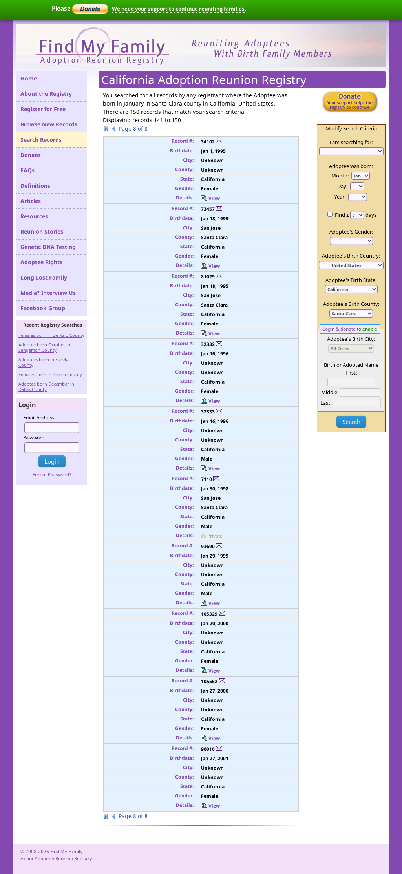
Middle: (330, 392)
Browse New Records (48, 124)
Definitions (35, 185)
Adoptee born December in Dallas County (46, 386)
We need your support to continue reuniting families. (179, 8)
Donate (30, 155)
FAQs (27, 170)
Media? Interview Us (48, 292)
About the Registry (46, 93)
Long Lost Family (43, 277)
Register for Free (43, 109)
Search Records (41, 139)
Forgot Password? (52, 474)
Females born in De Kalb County (51, 335)
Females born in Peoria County (50, 374)
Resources (34, 216)
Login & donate (339, 328)
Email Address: (39, 417)
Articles (30, 201)
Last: (326, 402)
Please (80, 8)
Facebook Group (42, 308)
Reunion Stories (41, 231)
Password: (34, 437)
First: (351, 372)
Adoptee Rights (41, 262)
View (210, 198)
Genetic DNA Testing (48, 246)
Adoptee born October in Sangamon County (44, 347)
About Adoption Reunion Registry (56, 858)
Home (28, 78)
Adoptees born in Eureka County (43, 362)
